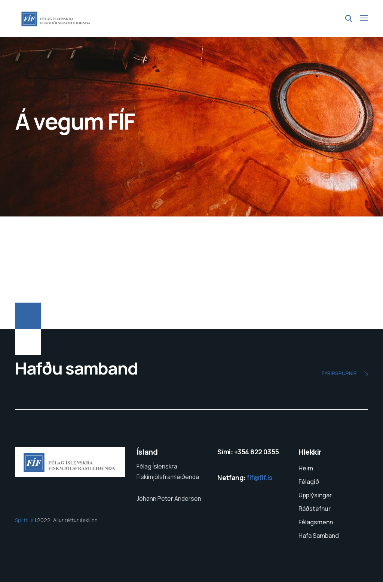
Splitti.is (25, 520)
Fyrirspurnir (345, 374)
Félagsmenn (315, 522)
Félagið (308, 482)
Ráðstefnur (314, 508)
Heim (305, 468)
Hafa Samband (318, 535)
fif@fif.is (260, 477)
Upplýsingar (315, 495)
